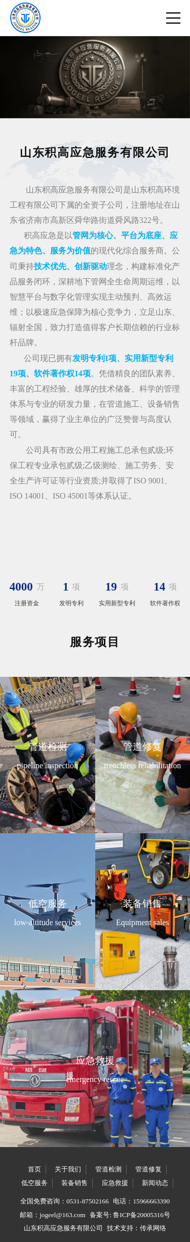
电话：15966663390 (141, 1201)
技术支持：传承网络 (136, 1228)
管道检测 (108, 1169)
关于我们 (68, 1169)
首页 (34, 1169)
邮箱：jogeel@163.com (52, 1215)
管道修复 (148, 1169)
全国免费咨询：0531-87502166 (64, 1201)
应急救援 (115, 1183)
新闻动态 (155, 1183)
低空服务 (34, 1183)
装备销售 (74, 1183)
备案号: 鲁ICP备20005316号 (130, 1215)
